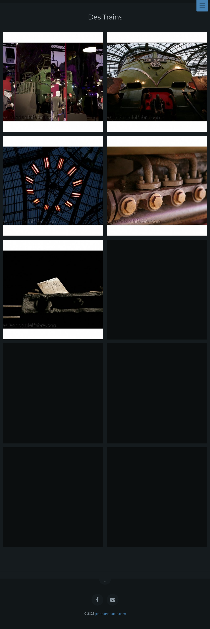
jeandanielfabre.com (110, 613)
